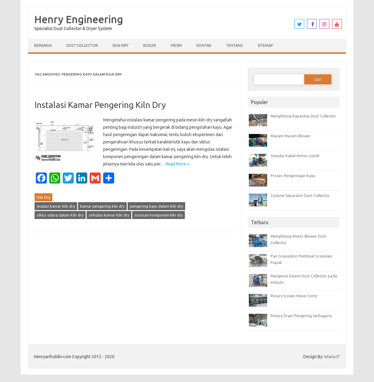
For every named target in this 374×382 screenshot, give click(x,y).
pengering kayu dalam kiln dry (156, 206)
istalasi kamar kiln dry (56, 206)
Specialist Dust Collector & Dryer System (73, 28)
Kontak (203, 45)
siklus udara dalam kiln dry (60, 215)
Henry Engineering (78, 19)
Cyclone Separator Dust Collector (300, 195)
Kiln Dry (121, 45)
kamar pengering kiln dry (102, 206)
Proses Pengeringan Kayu (293, 175)
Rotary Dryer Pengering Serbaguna (301, 315)
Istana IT (332, 356)
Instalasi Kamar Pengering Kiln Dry (100, 104)
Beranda (43, 45)
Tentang (234, 45)
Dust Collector (82, 45)
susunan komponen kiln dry (158, 215)
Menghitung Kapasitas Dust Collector (303, 116)
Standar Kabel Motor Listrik (295, 156)
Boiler (149, 45)
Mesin (176, 45)
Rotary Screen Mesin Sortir (294, 296)
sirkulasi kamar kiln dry (109, 215)
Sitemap (265, 45)
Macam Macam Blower (291, 136)
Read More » (177, 163)
